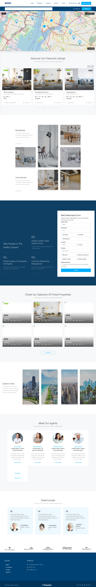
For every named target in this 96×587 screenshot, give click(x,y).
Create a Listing (86, 3)
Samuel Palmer (40, 102)
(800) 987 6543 (73, 3)
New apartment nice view (41, 92)
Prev (89, 66)
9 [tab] (57, 108)
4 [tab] (46, 108)
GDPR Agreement (65, 262)
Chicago (8, 569)
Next (92, 66)
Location (63, 242)
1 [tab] (39, 108)
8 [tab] (54, 108)
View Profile (17, 462)
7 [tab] (52, 108)
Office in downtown (9, 92)
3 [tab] (43, 108)
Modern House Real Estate (10, 102)
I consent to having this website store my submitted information (74, 265)
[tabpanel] (16, 86)
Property (48, 3)
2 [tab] (41, 108)
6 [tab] (50, 108)
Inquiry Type (64, 222)
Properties (39, 3)
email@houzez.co (33, 569)
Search (86, 8)
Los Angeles (9, 567)
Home (32, 3)
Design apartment (71, 92)
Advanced (76, 8)
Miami (7, 564)
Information (64, 228)
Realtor (56, 3)
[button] (16, 21)
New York (8, 572)
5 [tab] (48, 108)
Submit (76, 270)
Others (63, 3)
